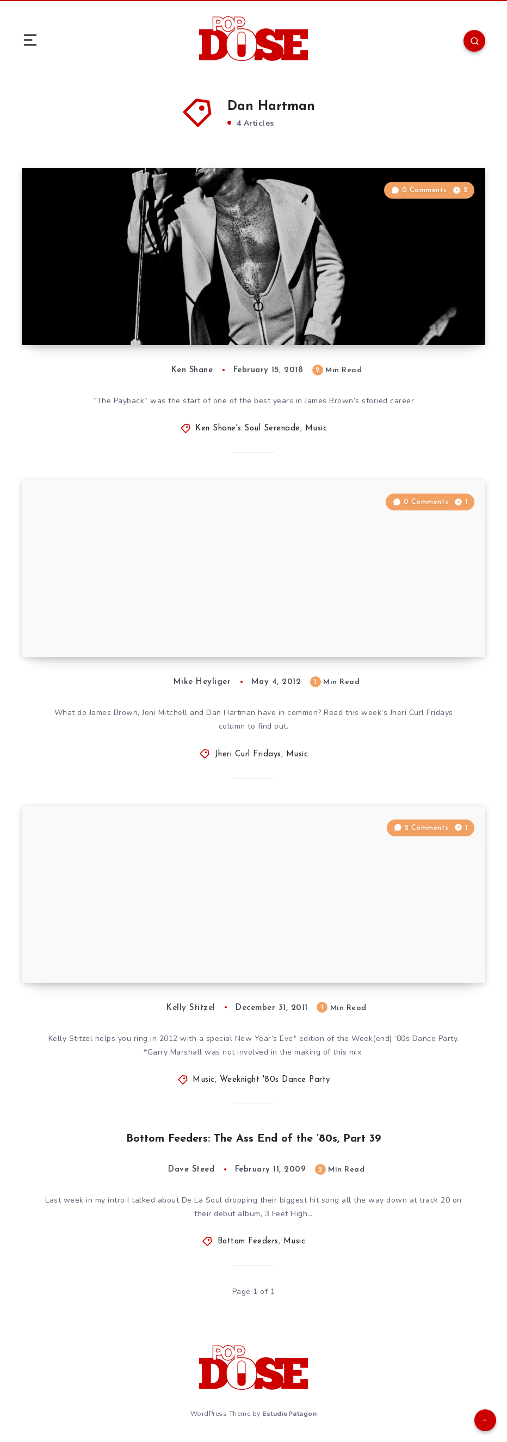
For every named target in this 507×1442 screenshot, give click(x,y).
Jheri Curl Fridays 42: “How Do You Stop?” (148, 635)
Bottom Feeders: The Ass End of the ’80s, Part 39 (253, 1138)
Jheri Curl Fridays (248, 754)
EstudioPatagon (289, 1413)
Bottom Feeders (248, 1241)
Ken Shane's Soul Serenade (247, 428)
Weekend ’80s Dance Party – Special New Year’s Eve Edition (164, 953)
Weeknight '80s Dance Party (275, 1080)
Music (316, 428)
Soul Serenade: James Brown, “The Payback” (152, 323)
